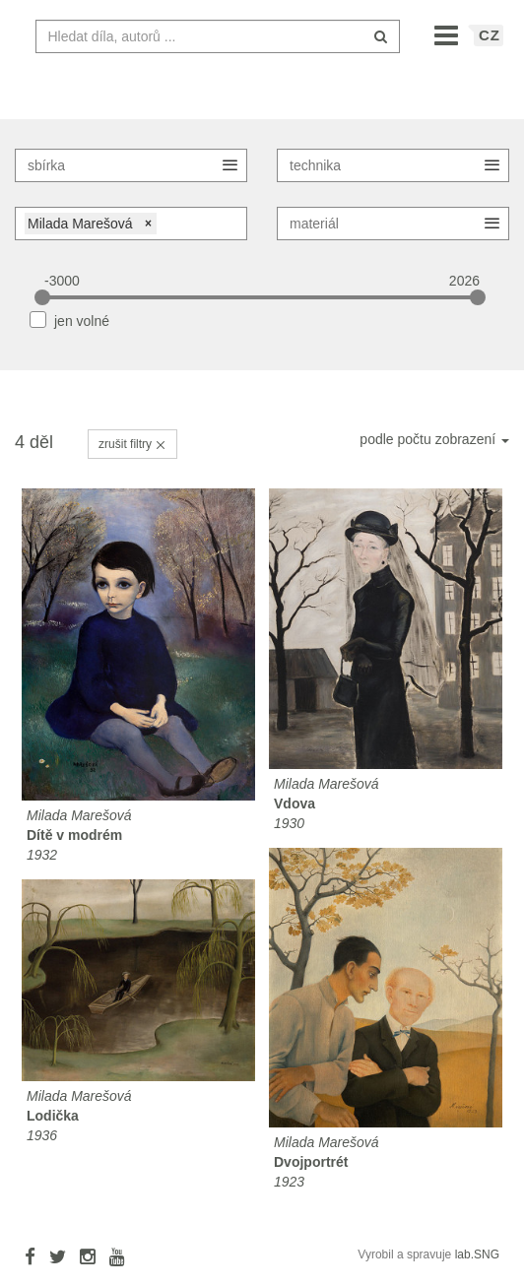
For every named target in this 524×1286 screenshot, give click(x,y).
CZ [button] (489, 44)
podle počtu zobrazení (434, 449)
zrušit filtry (132, 454)
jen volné (81, 331)
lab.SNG (477, 1264)
